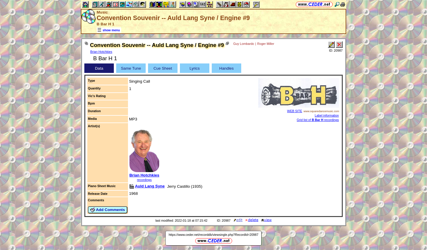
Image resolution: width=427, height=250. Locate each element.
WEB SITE (294, 111)
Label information (327, 115)
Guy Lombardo (243, 43)
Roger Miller (265, 43)
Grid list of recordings (318, 120)
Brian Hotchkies (101, 51)
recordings (144, 180)
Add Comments (107, 209)
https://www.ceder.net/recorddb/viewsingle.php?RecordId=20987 (213, 234)
